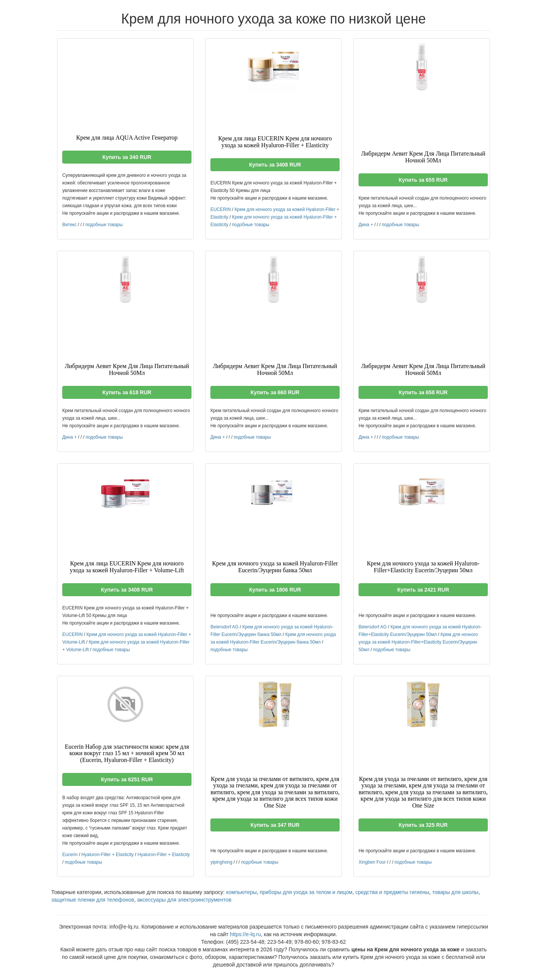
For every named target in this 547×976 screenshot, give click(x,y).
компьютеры (241, 892)
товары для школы (455, 892)
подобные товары (104, 224)
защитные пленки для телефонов (92, 900)
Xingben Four (372, 862)
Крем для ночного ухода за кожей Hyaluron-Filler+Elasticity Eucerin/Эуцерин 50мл (418, 642)
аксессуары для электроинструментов (184, 900)
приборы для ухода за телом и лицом (306, 892)
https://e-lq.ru (245, 934)
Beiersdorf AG (224, 627)
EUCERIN (220, 209)
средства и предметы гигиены (392, 892)
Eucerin (69, 854)
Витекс (69, 224)
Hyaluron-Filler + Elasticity (107, 854)
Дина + (366, 224)
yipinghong (221, 862)
